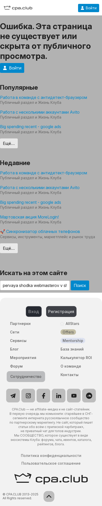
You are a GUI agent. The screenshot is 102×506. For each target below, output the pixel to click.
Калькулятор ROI (76, 357)
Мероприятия (23, 357)
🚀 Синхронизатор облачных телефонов (40, 231)
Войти (89, 8)
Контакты (70, 374)
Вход (33, 311)
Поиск (80, 285)
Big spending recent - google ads (30, 126)
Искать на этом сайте (33, 273)
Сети (14, 332)
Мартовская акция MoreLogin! (29, 217)
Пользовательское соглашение (51, 463)
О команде (71, 366)
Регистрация (61, 311)
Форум (16, 366)
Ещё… (9, 143)
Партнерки (20, 323)
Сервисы (18, 340)
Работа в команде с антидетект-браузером (43, 97)
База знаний (72, 349)
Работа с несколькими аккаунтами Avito (40, 112)
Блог (14, 349)
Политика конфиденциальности (51, 455)
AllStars (72, 323)
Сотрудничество (25, 376)
